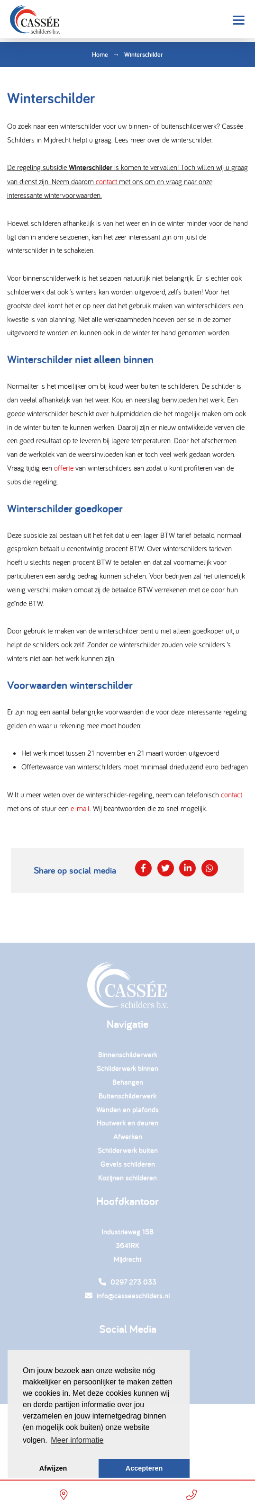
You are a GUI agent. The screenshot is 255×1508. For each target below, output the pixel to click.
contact (106, 182)
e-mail (80, 808)
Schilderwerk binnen (127, 1071)
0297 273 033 (127, 1285)
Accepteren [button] (144, 1468)
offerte (63, 468)
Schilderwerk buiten (128, 1153)
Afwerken (127, 1139)
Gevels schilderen (127, 1166)
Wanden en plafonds (127, 1112)
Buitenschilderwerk (127, 1098)
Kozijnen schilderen (127, 1180)
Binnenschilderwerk (127, 1057)
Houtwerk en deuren (127, 1126)
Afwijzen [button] (53, 1468)
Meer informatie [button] (77, 1440)
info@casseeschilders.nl (127, 1298)
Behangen (127, 1084)
